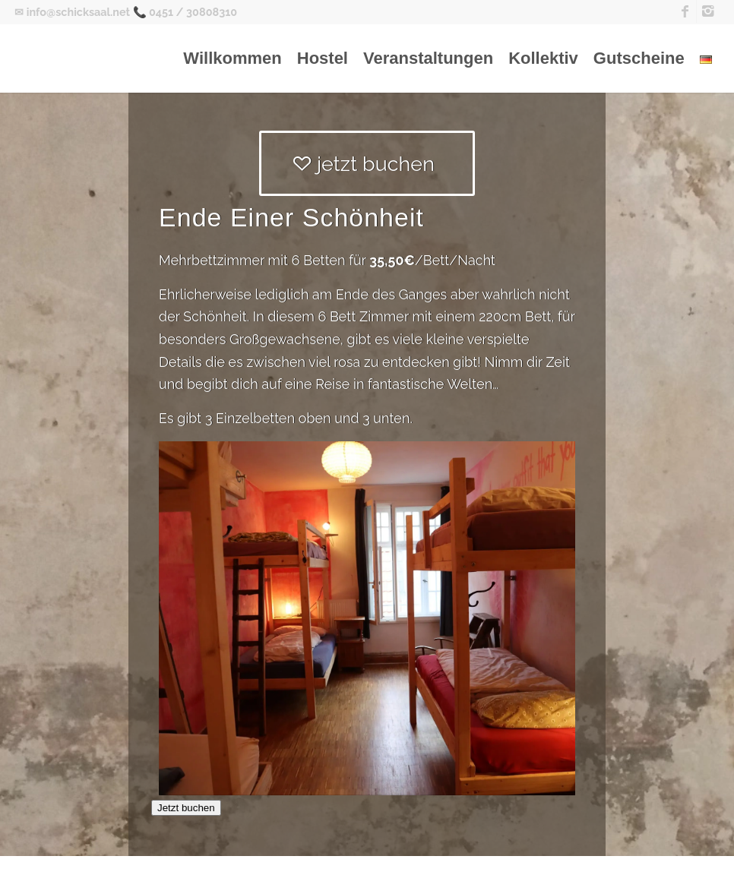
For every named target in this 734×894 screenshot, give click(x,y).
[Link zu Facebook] (685, 11)
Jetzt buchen (186, 807)
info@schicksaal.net (78, 11)
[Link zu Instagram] (708, 11)
